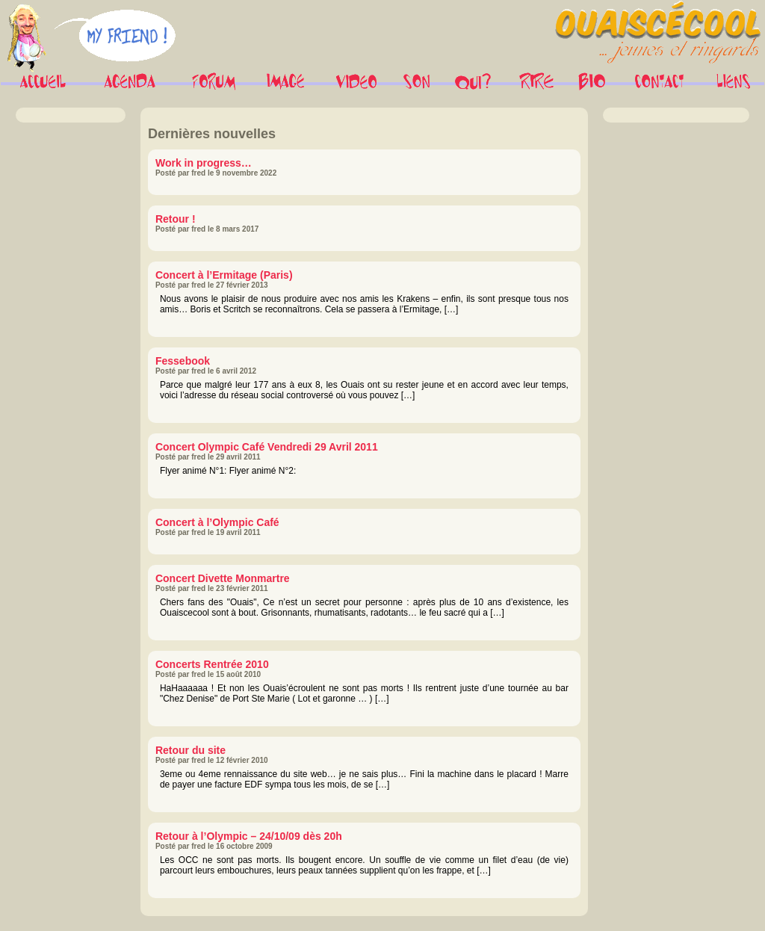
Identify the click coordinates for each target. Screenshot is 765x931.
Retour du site (190, 750)
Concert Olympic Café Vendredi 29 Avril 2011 (266, 447)
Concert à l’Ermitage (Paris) (224, 275)
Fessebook (182, 361)
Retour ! (175, 219)
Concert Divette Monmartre (222, 578)
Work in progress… (203, 163)
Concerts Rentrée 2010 (212, 664)
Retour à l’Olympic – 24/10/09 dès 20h (248, 836)
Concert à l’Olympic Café (217, 522)
